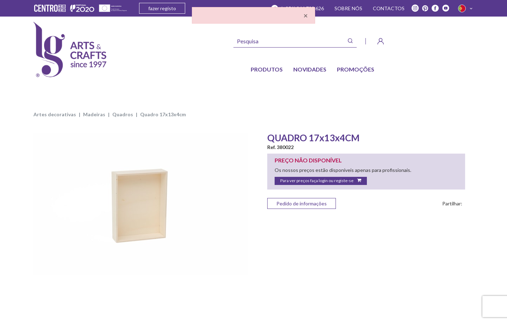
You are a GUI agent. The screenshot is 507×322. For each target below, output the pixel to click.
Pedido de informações (301, 203)
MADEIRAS (94, 114)
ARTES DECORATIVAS (54, 114)
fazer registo (162, 8)
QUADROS (122, 114)
